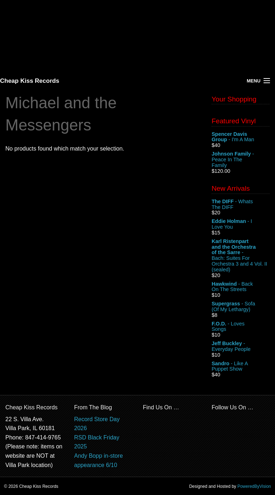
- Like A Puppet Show (241, 366)
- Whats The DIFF (241, 204)
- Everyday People (241, 346)
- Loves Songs (241, 327)
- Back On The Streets (241, 287)
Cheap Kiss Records (29, 80)
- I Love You (241, 224)
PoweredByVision (254, 486)
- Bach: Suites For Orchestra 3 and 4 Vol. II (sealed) (241, 255)
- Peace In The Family (241, 159)
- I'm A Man (241, 137)
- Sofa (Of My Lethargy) (241, 307)
